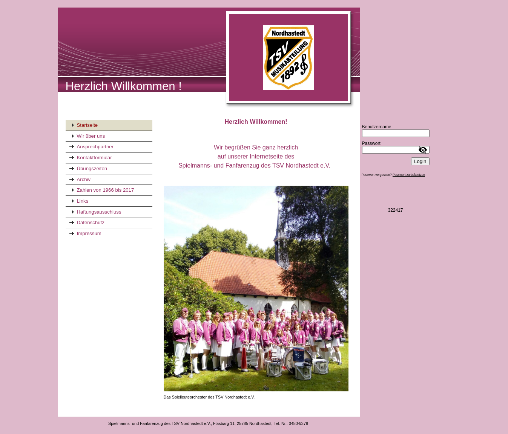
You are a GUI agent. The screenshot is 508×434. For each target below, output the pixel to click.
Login (420, 161)
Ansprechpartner (95, 146)
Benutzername (376, 126)
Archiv (84, 179)
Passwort (371, 143)
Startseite (87, 125)
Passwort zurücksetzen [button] (409, 175)
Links (83, 201)
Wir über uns (91, 136)
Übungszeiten (92, 168)
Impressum (89, 233)
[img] (209, 58)
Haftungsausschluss (99, 212)
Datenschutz (90, 222)
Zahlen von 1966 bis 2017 (105, 190)
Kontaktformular (94, 157)
